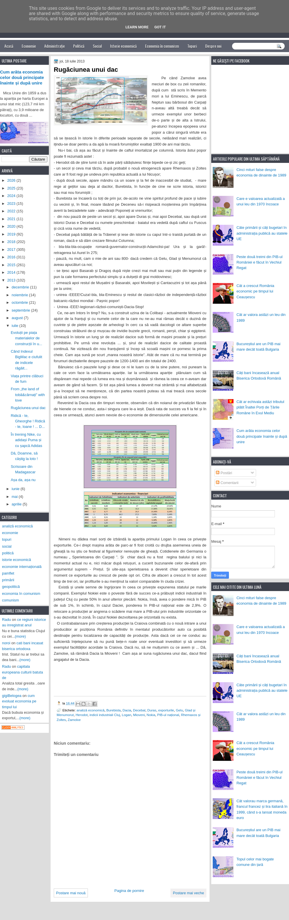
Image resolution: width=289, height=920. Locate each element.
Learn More (137, 27)
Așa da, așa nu (23, 480)
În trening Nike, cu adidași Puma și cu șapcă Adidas (26, 440)
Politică (78, 46)
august (18, 318)
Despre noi (213, 46)
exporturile (166, 710)
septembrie (21, 310)
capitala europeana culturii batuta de (22, 672)
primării (8, 580)
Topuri (192, 46)
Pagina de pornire (129, 890)
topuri (6, 539)
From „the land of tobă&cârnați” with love (28, 394)
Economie (29, 46)
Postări (224, 473)
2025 (11, 188)
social (7, 546)
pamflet (8, 573)
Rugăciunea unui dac (28, 408)
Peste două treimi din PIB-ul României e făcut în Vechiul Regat (259, 262)
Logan (126, 715)
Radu (6, 619)
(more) (20, 636)
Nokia (151, 715)
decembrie (21, 287)
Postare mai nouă (71, 893)
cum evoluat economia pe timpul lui (19, 701)
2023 (11, 203)
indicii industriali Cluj (105, 715)
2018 (11, 242)
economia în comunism (21, 593)
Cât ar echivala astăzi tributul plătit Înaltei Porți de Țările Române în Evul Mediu (260, 407)
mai (15, 496)
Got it (160, 27)
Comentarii (227, 483)
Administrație (54, 46)
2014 (11, 272)
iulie (15, 325)
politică (8, 553)
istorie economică (16, 559)
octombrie (20, 302)
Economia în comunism (162, 46)
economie (10, 533)
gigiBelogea (11, 695)
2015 (11, 265)
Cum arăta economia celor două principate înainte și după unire (261, 436)
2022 (11, 211)
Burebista (113, 710)
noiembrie (20, 295)
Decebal (139, 710)
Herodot (82, 715)
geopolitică (11, 586)
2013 (11, 280)
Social (97, 46)
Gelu (179, 710)
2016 (11, 257)
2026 (11, 180)
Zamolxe (74, 720)
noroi (6, 643)
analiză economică (91, 710)
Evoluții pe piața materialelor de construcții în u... (26, 338)
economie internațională (22, 566)
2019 (11, 234)
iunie (16, 489)
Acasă (8, 46)
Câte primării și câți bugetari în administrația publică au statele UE (262, 233)
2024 (11, 196)
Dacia (127, 710)
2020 (11, 226)
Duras (151, 710)
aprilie (17, 504)
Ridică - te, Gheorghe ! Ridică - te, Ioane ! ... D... (28, 421)
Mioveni (138, 715)
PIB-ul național (168, 715)
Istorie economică (123, 46)
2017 (11, 249)
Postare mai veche (188, 893)
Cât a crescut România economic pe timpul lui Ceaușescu (255, 291)
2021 (11, 219)
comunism (10, 600)
